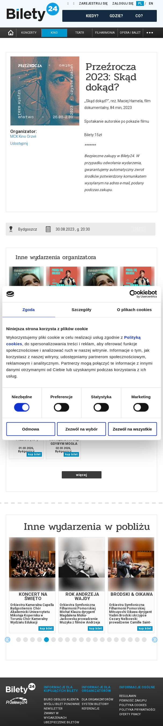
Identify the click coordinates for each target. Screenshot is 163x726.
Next (155, 640)
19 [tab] (144, 640)
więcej (81, 475)
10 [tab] (81, 640)
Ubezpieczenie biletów (61, 722)
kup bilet (34, 454)
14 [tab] (109, 640)
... (149, 32)
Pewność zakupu (133, 700)
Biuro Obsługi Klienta (61, 699)
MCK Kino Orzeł (23, 136)
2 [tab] (25, 640)
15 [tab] (116, 640)
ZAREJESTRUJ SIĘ (93, 3)
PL (140, 3)
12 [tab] (95, 640)
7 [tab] (60, 640)
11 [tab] (88, 640)
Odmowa (30, 429)
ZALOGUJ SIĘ (122, 3)
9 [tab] (74, 640)
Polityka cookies (133, 705)
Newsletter (53, 708)
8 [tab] (67, 640)
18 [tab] (137, 640)
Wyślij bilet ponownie (62, 704)
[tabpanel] (32, 585)
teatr (79, 32)
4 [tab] (39, 640)
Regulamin (127, 696)
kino (54, 32)
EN (151, 3)
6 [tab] (53, 640)
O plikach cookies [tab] (134, 309)
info (139, 229)
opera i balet (130, 32)
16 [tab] (123, 640)
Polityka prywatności (137, 709)
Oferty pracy (130, 714)
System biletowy (95, 704)
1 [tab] (18, 640)
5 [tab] (46, 640)
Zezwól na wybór (81, 429)
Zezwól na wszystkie (132, 429)
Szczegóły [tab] (81, 309)
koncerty (29, 32)
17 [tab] (130, 640)
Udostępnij (19, 143)
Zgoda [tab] (29, 309)
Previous (7, 640)
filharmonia (105, 32)
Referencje (90, 708)
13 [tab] (102, 640)
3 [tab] (32, 640)
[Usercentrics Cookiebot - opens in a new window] (133, 294)
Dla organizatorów (97, 699)
